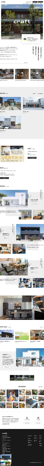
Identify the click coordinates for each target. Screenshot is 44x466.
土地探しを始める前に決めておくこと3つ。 (21, 341)
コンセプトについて (6, 367)
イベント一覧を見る (32, 157)
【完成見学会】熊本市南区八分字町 (32, 151)
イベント (30, 3)
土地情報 (32, 3)
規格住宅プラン (30, 440)
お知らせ (41, 3)
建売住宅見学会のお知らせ (30, 37)
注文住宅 (29, 438)
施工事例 (27, 3)
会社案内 (35, 3)
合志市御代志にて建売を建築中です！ (5, 341)
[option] (31, 38)
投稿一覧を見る (41, 386)
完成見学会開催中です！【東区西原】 (35, 341)
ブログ (38, 3)
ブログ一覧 (41, 327)
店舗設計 (29, 442)
